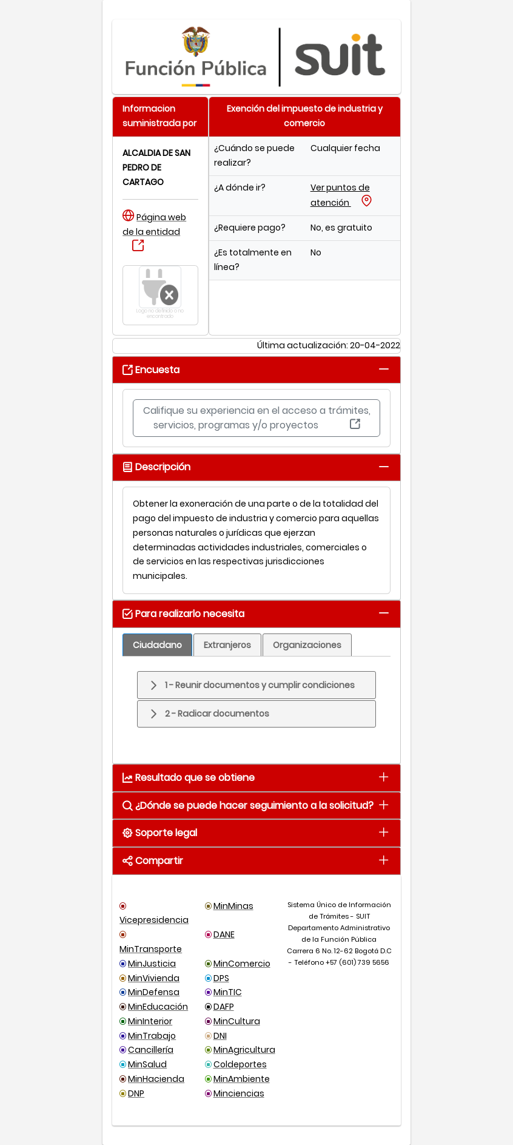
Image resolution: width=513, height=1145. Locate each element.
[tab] (384, 368)
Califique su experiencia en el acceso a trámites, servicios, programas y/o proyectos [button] (256, 418)
